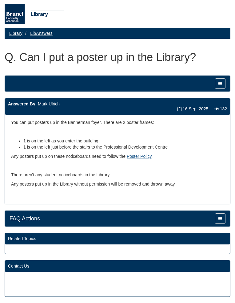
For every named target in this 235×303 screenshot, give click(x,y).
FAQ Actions (25, 218)
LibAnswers (41, 33)
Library (15, 33)
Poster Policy (139, 156)
